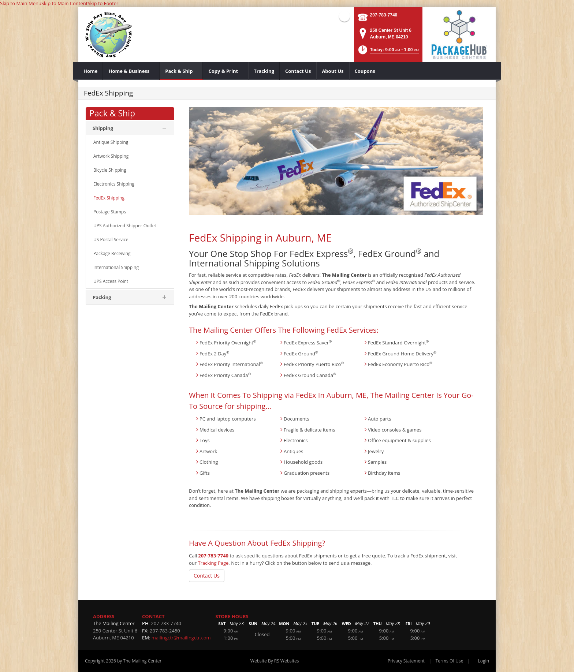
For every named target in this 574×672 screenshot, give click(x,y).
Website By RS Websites (274, 661)
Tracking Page (213, 563)
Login (483, 661)
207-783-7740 (384, 15)
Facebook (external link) (344, 16)
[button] (388, 52)
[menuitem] (90, 71)
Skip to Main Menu (20, 3)
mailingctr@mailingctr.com (181, 637)
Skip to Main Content (64, 3)
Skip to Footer (102, 3)
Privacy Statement (406, 661)
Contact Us (207, 575)
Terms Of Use (449, 661)
